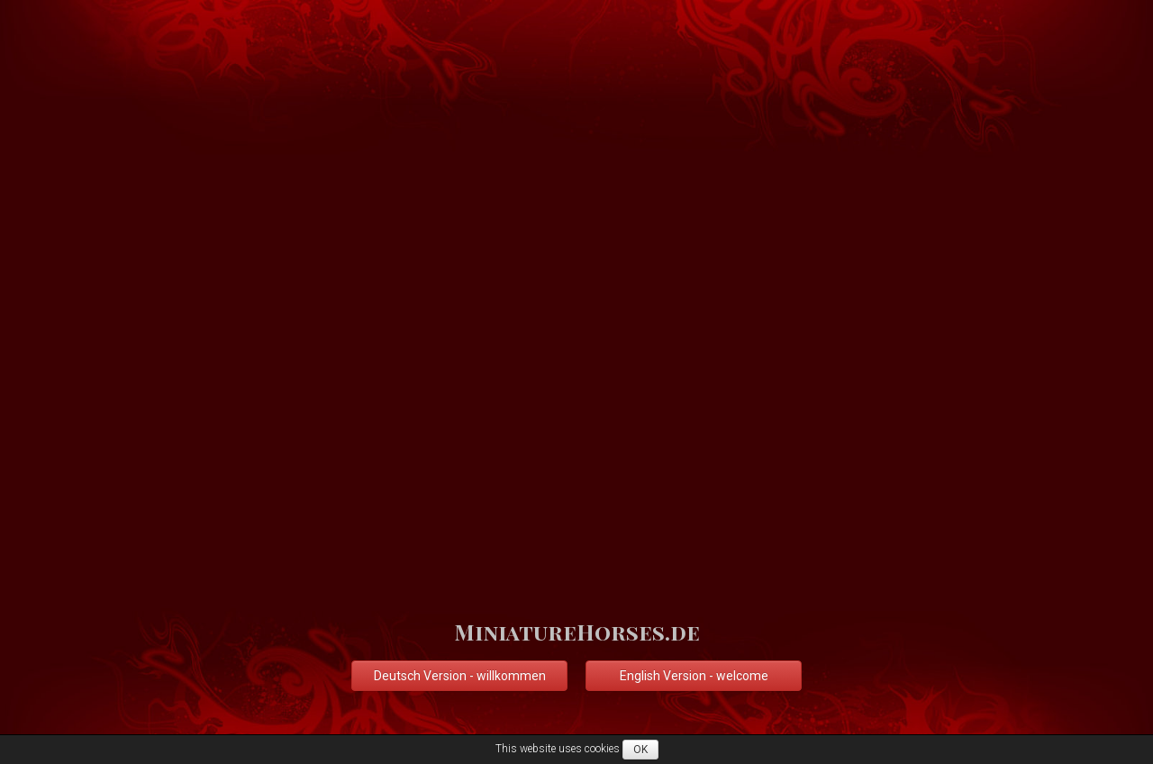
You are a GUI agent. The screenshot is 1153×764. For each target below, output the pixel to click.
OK (640, 749)
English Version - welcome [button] (694, 675)
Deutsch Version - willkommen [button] (460, 675)
